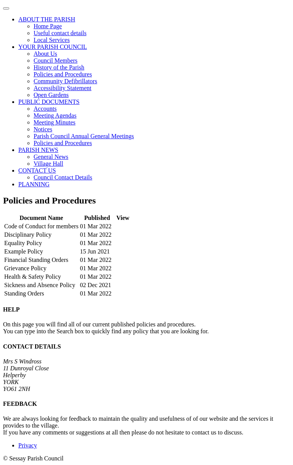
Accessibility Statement (63, 88)
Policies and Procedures (63, 74)
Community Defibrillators (65, 81)
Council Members (55, 60)
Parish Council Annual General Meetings (84, 136)
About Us (45, 53)
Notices (43, 129)
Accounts (45, 108)
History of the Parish (59, 67)
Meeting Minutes (55, 122)
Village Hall (48, 163)
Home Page (48, 26)
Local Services (52, 40)
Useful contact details (60, 33)
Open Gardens (51, 95)
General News (51, 156)
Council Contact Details (63, 177)
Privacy (27, 445)
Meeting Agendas (55, 115)
